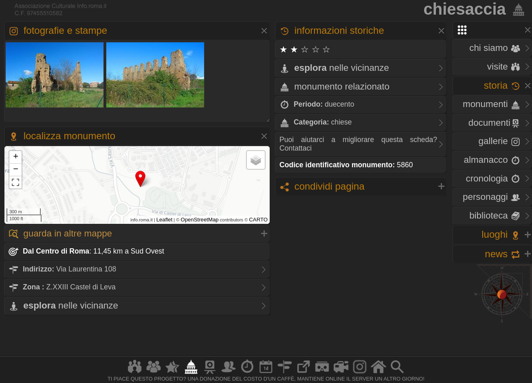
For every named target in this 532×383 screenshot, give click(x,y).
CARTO (258, 220)
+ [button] (15, 157)
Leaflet (164, 220)
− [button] (15, 170)
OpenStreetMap (199, 220)
